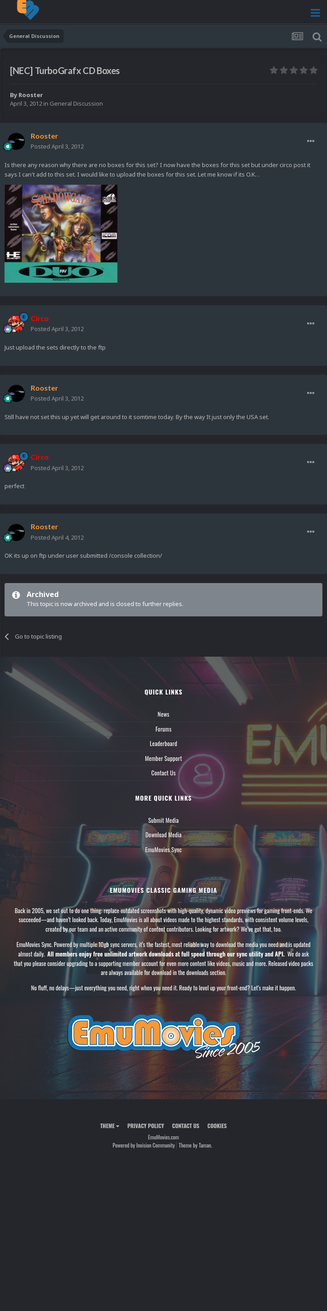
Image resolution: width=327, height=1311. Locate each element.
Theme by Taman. (195, 1145)
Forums (163, 728)
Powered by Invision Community (143, 1145)
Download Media (163, 834)
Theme (109, 1125)
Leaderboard (164, 743)
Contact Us (163, 772)
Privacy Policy (145, 1125)
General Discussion (76, 103)
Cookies (217, 1125)
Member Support (163, 758)
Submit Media (163, 820)
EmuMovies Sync (163, 849)
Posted (57, 146)
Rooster (31, 95)
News (163, 713)
